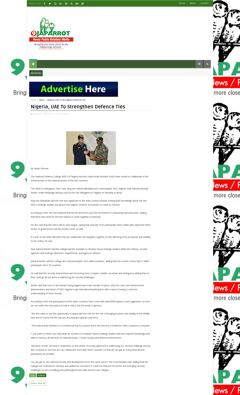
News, (66, 113)
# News (41, 375)
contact (204, 3)
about (193, 3)
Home (182, 3)
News (42, 99)
